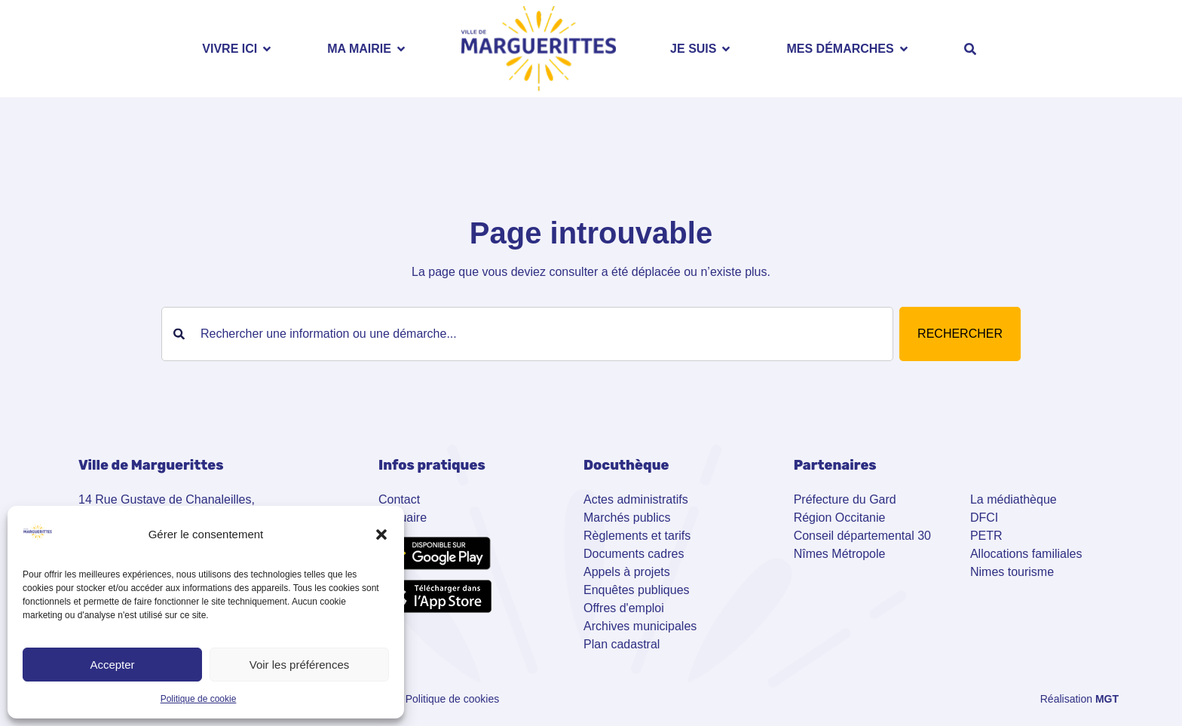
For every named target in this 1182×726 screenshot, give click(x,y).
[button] (381, 534)
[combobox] (527, 334)
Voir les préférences (300, 664)
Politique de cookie (199, 699)
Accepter (112, 664)
